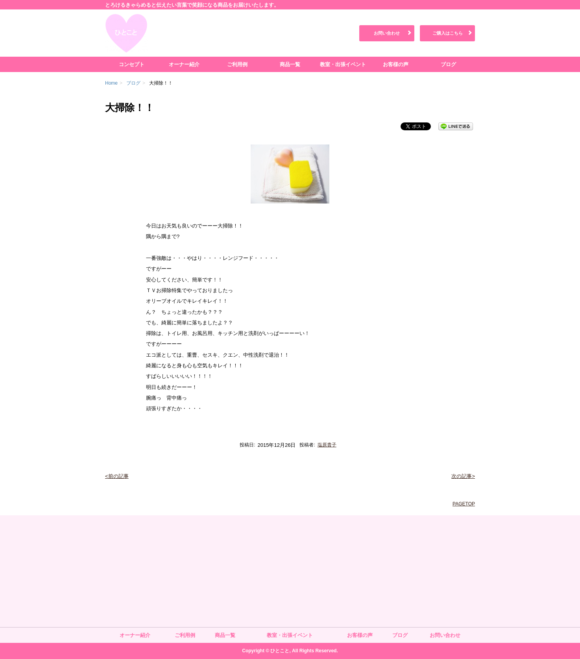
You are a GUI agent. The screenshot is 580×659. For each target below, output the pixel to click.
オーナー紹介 (184, 64)
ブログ (448, 64)
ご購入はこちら (447, 33)
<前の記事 (117, 476)
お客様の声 (395, 64)
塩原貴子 (327, 445)
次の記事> (463, 476)
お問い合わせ (387, 33)
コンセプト (131, 64)
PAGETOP (464, 504)
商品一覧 (290, 64)
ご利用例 (237, 64)
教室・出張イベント (343, 64)
